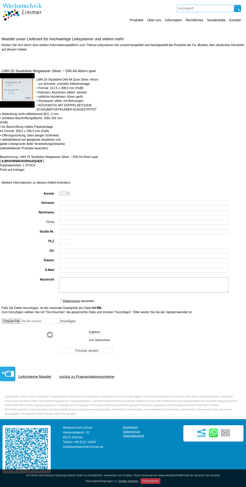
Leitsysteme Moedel (34, 377)
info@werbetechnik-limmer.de (83, 446)
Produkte (136, 20)
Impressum (130, 427)
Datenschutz (71, 301)
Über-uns (154, 20)
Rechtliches (194, 20)
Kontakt (235, 20)
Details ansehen (128, 481)
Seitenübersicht (133, 435)
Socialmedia (216, 20)
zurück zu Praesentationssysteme (86, 377)
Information (173, 20)
